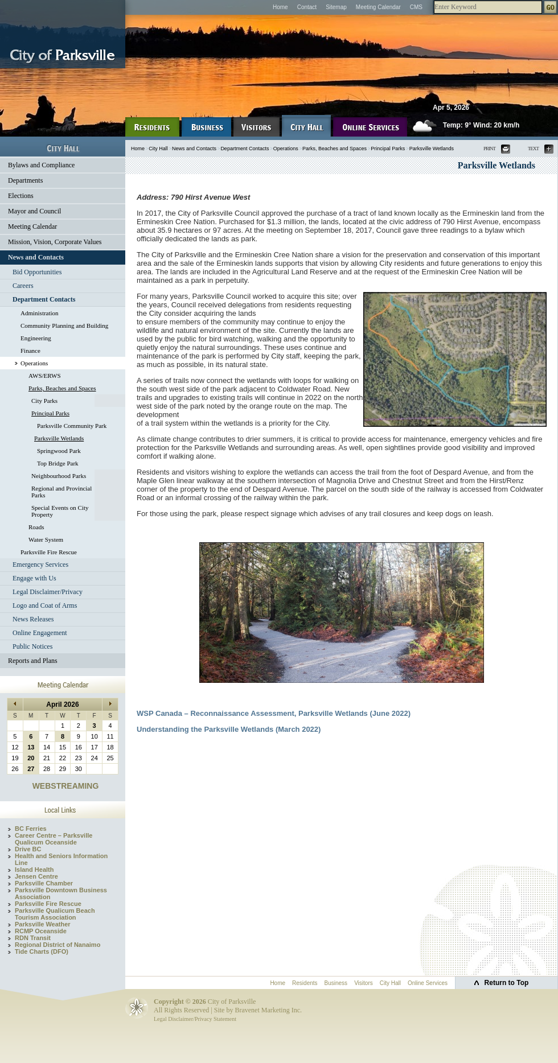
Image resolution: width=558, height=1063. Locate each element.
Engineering (35, 338)
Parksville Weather (43, 924)
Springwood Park (59, 450)
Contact (307, 7)
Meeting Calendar (378, 7)
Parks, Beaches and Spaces (62, 388)
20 (30, 758)
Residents (304, 983)
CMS (416, 7)
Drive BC (28, 849)
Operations (34, 363)
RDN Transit (33, 937)
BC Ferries (31, 828)
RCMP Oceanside (41, 931)
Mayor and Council (34, 211)
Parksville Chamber (44, 883)
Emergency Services (40, 564)
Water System (45, 539)
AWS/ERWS (44, 375)
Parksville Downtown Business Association (61, 893)
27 (30, 768)
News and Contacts (36, 257)
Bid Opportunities (37, 272)
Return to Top (507, 983)
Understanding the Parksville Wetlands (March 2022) (229, 729)
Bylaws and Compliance (41, 165)
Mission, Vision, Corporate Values (55, 242)
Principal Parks (50, 413)
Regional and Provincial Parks (61, 491)
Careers (23, 286)
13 (30, 747)
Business (336, 983)
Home (280, 7)
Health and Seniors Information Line (61, 859)
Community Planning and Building (64, 325)
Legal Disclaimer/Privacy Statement (195, 1019)
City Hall (158, 148)
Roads (36, 527)
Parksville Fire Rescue (48, 552)
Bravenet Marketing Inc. (268, 1010)
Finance (30, 350)
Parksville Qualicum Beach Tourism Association (55, 914)
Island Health (34, 869)
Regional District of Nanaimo (57, 944)
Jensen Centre (36, 876)
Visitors (363, 983)
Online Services (428, 983)
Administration (39, 313)
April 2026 (62, 704)
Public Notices (32, 646)
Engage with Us (34, 578)
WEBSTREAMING (65, 785)
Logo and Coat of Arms (45, 605)
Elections (21, 196)
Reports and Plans (33, 661)
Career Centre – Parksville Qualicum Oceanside (53, 839)
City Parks (44, 400)
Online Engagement (40, 633)
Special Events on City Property (60, 511)
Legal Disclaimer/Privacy (48, 592)
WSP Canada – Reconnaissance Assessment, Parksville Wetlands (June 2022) (274, 713)
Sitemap (336, 7)
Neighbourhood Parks (58, 475)
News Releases (33, 619)
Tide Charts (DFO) (41, 951)
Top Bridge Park (58, 463)
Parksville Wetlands (59, 438)
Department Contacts (44, 299)
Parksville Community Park (71, 425)
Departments (25, 180)
